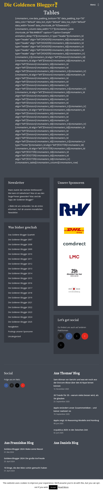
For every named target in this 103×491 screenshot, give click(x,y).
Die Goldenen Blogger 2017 (20, 288)
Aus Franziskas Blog (19, 443)
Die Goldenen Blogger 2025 (20, 321)
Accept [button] (53, 487)
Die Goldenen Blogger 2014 (20, 273)
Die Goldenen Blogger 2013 (20, 268)
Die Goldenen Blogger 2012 (20, 263)
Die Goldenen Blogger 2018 (20, 293)
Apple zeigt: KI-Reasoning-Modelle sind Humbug (76, 420)
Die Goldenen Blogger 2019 (20, 297)
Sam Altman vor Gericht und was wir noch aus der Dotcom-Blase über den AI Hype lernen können (75, 382)
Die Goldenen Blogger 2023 (20, 312)
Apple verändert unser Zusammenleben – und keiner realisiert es (75, 409)
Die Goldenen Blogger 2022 (20, 307)
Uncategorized (14, 336)
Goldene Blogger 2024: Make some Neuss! (23, 449)
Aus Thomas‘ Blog (67, 373)
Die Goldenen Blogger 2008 (20, 244)
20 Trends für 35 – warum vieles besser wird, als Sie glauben (76, 397)
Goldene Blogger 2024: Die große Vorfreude (24, 458)
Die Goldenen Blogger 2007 (20, 239)
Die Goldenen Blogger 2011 (20, 259)
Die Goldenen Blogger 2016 (20, 283)
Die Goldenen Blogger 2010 (20, 254)
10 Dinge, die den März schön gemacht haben (25, 468)
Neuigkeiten (13, 326)
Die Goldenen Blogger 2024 (20, 317)
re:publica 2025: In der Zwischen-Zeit (71, 430)
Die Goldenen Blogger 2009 (20, 249)
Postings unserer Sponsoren (20, 331)
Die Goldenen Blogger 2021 (20, 302)
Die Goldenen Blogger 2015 (20, 278)
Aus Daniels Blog (66, 443)
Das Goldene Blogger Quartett (21, 234)
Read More (63, 487)
